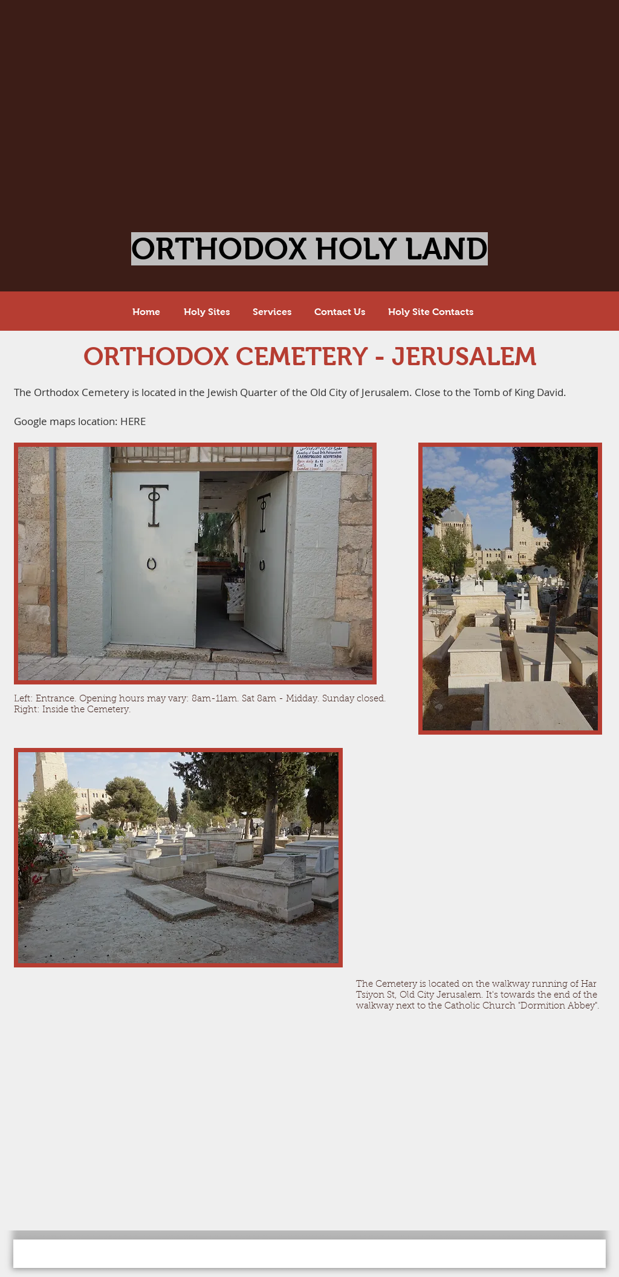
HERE (133, 421)
